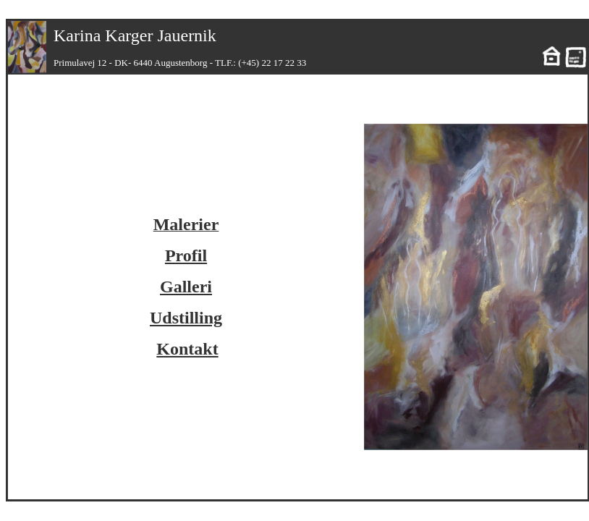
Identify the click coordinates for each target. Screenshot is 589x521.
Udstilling (186, 317)
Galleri (186, 286)
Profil (186, 255)
